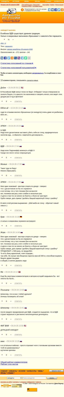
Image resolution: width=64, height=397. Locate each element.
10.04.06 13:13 (17, 108)
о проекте (23, 382)
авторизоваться (37, 73)
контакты (16, 382)
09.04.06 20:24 (15, 126)
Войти (52, 5)
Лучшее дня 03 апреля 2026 (10, 5)
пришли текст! (56, 371)
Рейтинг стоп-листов (9, 364)
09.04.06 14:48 (14, 232)
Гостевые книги (37, 6)
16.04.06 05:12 (14, 88)
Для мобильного (27, 5)
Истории (16, 1)
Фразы (37, 1)
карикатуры (32, 371)
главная (4, 371)
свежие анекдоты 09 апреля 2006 (20, 49)
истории (22, 371)
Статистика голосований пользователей (18, 68)
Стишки (48, 1)
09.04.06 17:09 (15, 164)
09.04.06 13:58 (18, 290)
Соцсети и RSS (26, 6)
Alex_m (3, 43)
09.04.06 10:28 (13, 341)
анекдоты (13, 371)
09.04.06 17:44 (13, 146)
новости (38, 382)
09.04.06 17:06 (15, 182)
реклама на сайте (6, 382)
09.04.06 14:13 (11, 272)
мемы (40, 371)
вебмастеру (31, 382)
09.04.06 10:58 (17, 326)
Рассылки (36, 5)
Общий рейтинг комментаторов (14, 362)
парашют (8, 46)
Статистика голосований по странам (16, 63)
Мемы (26, 1)
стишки (10, 373)
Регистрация (59, 5)
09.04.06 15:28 (13, 217)
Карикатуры (59, 1)
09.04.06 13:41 (18, 308)
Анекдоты (5, 1)
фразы (3, 373)
